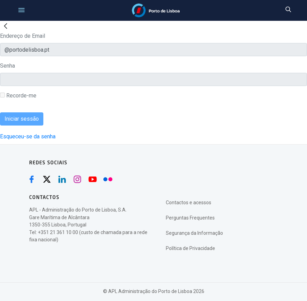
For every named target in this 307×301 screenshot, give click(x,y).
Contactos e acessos (188, 202)
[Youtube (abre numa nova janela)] (92, 179)
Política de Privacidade (190, 248)
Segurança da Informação (194, 233)
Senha (7, 65)
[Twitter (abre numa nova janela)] (46, 179)
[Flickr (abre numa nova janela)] (108, 179)
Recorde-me (18, 95)
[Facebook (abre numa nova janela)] (31, 179)
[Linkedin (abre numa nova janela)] (62, 179)
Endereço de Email (22, 36)
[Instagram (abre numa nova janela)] (77, 179)
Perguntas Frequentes (190, 218)
